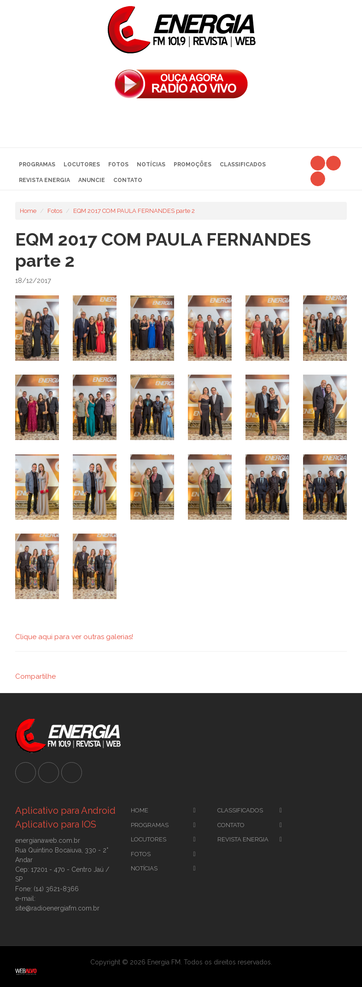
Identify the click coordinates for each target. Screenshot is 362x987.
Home (28, 210)
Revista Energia (44, 180)
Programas (37, 164)
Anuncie (91, 180)
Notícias (151, 164)
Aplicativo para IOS (55, 824)
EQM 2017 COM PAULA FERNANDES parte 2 (134, 210)
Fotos (118, 164)
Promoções (192, 164)
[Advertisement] (181, 126)
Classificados (243, 164)
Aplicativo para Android (65, 810)
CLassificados (240, 810)
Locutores (82, 164)
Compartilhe (35, 676)
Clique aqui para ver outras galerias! (74, 637)
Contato (127, 180)
